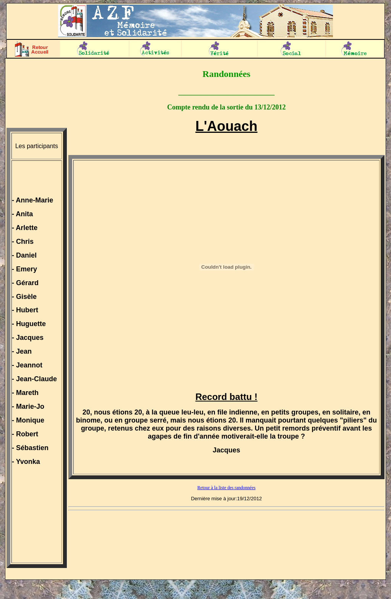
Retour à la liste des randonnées (226, 487)
